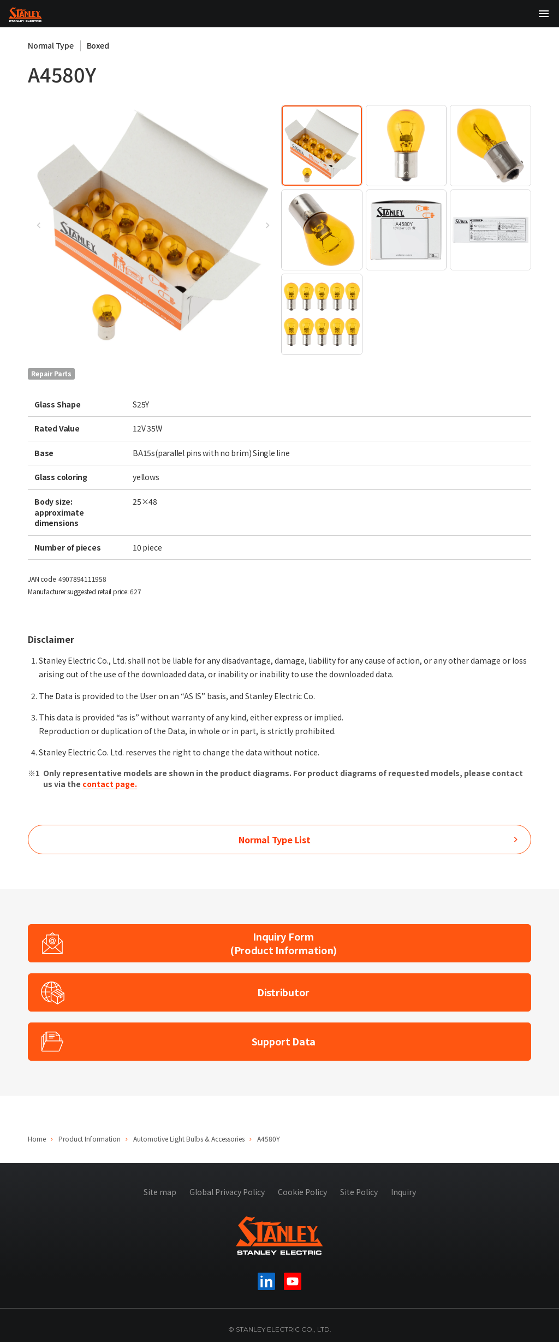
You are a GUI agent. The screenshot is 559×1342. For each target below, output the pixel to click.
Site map (160, 1191)
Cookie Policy (302, 1191)
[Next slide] (267, 225)
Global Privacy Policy (227, 1191)
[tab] (321, 145)
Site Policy (359, 1191)
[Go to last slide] (39, 225)
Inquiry (403, 1191)
